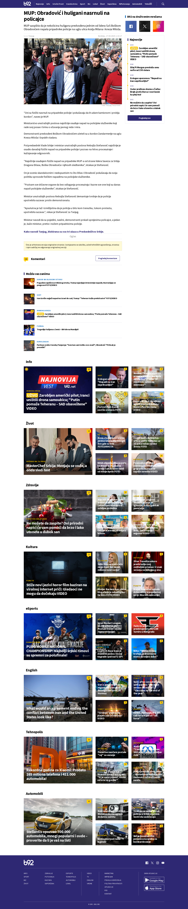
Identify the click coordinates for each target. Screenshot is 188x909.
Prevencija (102, 521)
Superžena (49, 883)
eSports (69, 873)
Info (25, 873)
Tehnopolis (71, 877)
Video (89, 873)
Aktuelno (102, 434)
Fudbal (40, 326)
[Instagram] (158, 26)
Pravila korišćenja (113, 880)
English (30, 704)
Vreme (89, 883)
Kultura (48, 880)
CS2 (135, 622)
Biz (25, 880)
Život (26, 883)
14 (26, 259)
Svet (39, 295)
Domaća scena (33, 642)
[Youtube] (163, 863)
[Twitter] (144, 26)
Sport (100, 647)
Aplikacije (109, 887)
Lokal (68, 883)
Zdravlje (49, 873)
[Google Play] (154, 880)
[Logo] (27, 4)
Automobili (70, 880)
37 (32, 311)
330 (32, 342)
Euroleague (43, 341)
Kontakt (108, 894)
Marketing (109, 873)
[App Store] (154, 888)
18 (32, 295)
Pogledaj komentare (107, 258)
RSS (106, 890)
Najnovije (40, 4)
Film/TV (30, 580)
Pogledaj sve (144, 118)
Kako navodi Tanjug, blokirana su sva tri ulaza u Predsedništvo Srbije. (64, 231)
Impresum (109, 877)
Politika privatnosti (113, 883)
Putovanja (49, 877)
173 (32, 327)
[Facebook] (131, 26)
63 (32, 280)
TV (88, 877)
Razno (137, 370)
